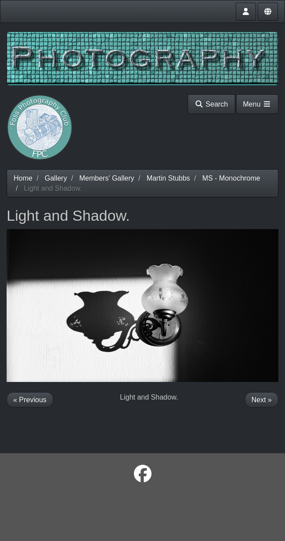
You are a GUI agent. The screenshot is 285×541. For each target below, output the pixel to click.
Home (23, 178)
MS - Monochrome (231, 178)
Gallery (55, 178)
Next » (262, 400)
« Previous (30, 400)
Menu (257, 104)
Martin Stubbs (168, 178)
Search (211, 104)
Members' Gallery (106, 178)
